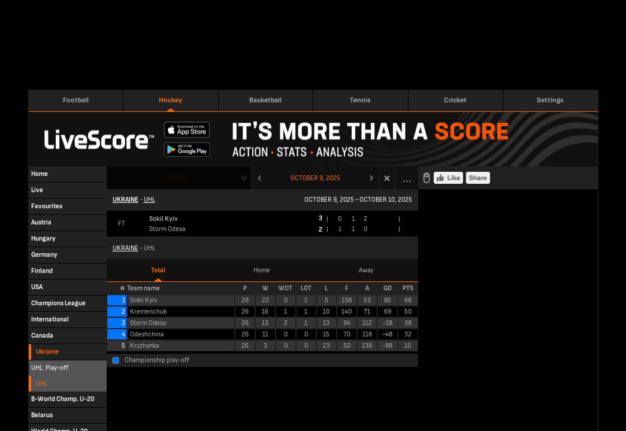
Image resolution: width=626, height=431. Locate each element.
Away (366, 270)
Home (261, 270)
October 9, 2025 (315, 178)
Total (158, 270)
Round (177, 177)
